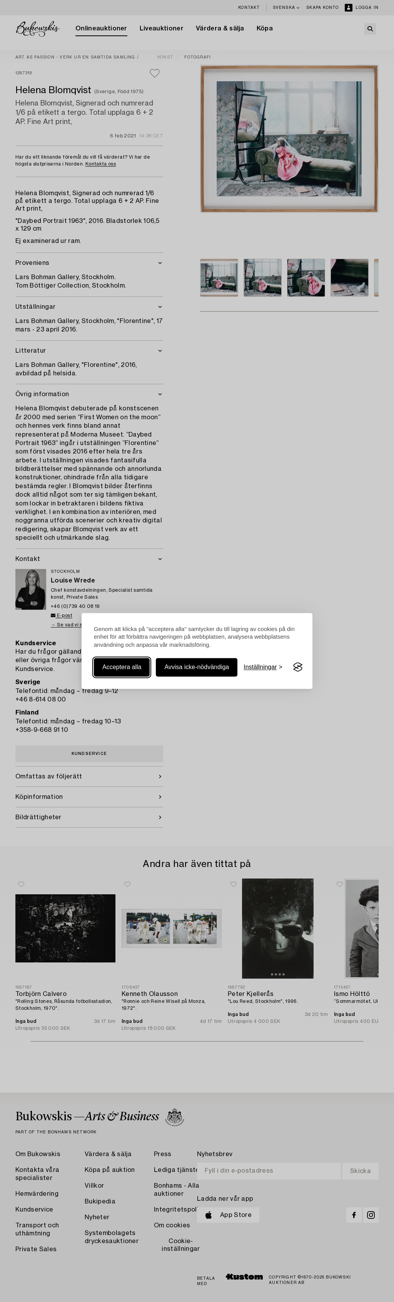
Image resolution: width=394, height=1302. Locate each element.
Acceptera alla (121, 667)
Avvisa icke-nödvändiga (196, 667)
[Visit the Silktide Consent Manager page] (298, 667)
